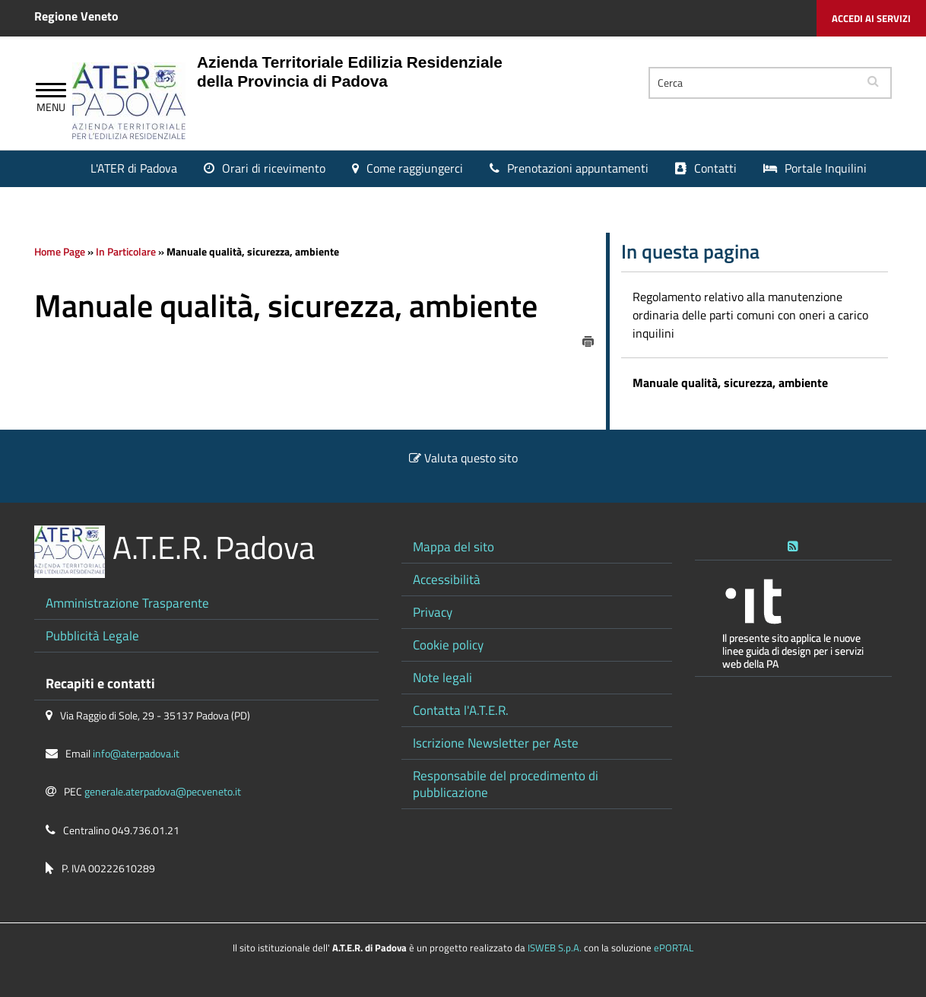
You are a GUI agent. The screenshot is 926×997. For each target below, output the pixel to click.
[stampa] (588, 340)
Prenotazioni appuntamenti (578, 168)
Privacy (432, 612)
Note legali (442, 677)
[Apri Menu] (51, 92)
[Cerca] (752, 82)
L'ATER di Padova (133, 168)
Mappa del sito (453, 546)
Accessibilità (446, 579)
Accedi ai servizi (871, 18)
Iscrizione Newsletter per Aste (496, 742)
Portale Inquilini (826, 168)
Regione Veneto (76, 16)
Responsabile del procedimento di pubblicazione (505, 783)
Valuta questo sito (471, 458)
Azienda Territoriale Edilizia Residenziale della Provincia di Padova (350, 71)
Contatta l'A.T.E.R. (461, 710)
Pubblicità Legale (92, 635)
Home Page (59, 251)
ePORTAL (673, 947)
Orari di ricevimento (273, 168)
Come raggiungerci (414, 168)
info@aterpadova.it (136, 753)
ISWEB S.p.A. (555, 947)
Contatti (715, 168)
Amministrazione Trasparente (127, 602)
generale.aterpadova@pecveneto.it (162, 791)
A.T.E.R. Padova (214, 547)
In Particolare (126, 251)
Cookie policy (448, 644)
